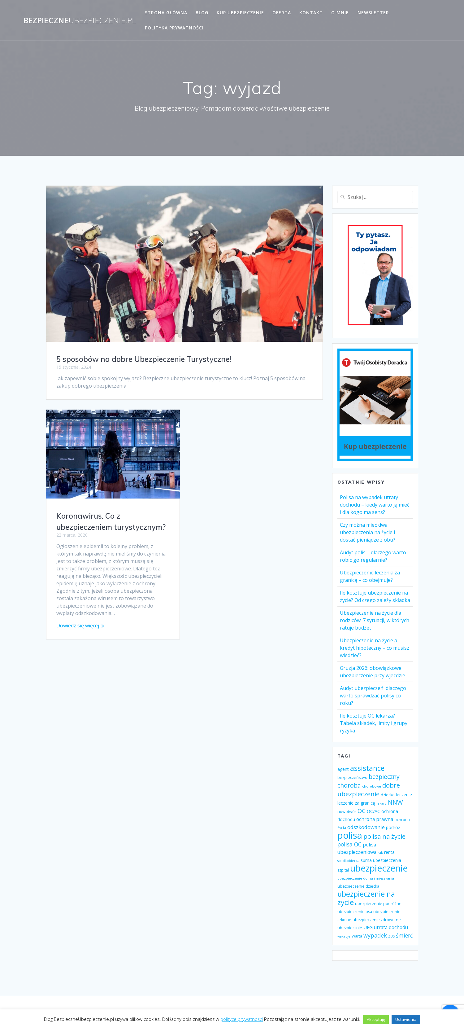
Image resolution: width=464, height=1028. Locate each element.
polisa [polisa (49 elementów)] (349, 835)
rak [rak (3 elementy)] (380, 852)
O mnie (340, 12)
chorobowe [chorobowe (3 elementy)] (371, 786)
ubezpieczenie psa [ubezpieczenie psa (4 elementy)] (354, 911)
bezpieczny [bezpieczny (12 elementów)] (384, 776)
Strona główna (166, 12)
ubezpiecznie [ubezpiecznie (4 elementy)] (349, 927)
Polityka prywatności (174, 28)
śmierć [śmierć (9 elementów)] (404, 935)
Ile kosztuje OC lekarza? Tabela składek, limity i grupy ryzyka (373, 723)
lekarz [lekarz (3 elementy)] (381, 803)
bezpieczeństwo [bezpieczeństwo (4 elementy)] (352, 777)
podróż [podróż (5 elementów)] (393, 827)
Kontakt (311, 12)
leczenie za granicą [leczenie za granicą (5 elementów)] (356, 803)
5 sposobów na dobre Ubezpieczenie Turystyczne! (143, 359)
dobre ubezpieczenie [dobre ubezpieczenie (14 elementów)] (368, 789)
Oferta (281, 12)
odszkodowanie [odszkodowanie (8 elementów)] (366, 827)
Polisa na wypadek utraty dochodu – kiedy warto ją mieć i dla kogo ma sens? (375, 505)
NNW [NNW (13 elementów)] (395, 802)
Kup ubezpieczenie (240, 12)
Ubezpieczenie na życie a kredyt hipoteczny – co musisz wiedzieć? (374, 648)
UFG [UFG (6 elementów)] (368, 927)
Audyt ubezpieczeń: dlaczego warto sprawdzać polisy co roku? (373, 695)
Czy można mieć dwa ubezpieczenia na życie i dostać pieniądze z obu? (367, 532)
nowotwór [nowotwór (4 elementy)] (346, 811)
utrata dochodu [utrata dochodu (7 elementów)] (391, 927)
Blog (202, 12)
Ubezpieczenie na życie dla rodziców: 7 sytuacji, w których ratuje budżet (374, 620)
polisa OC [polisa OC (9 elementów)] (349, 844)
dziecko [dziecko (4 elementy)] (388, 794)
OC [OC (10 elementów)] (362, 811)
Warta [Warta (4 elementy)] (357, 936)
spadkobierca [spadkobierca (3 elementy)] (348, 861)
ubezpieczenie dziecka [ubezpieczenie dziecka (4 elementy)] (358, 886)
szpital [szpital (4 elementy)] (343, 870)
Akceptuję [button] (376, 1019)
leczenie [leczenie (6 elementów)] (404, 794)
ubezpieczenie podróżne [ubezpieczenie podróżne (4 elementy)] (378, 903)
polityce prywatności (241, 1019)
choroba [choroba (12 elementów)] (349, 785)
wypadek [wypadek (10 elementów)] (375, 935)
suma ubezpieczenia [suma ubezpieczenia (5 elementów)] (381, 860)
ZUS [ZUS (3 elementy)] (391, 936)
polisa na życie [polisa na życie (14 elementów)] (384, 836)
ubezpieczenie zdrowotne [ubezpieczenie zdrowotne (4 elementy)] (377, 919)
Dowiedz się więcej (77, 625)
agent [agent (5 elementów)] (343, 769)
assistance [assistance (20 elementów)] (367, 768)
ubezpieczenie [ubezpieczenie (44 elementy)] (379, 868)
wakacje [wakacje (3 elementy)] (343, 936)
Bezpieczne (79, 20)
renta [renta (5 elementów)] (389, 852)
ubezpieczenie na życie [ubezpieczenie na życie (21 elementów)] (366, 898)
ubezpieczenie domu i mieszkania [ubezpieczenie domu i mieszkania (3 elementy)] (365, 878)
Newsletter (373, 12)
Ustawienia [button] (405, 1019)
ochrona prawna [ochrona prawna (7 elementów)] (374, 819)
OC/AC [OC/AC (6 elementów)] (373, 811)
